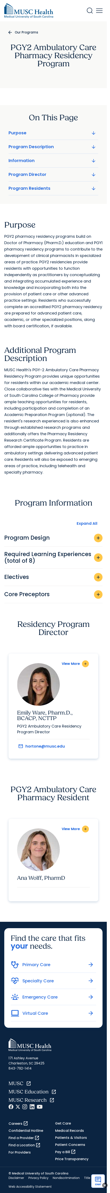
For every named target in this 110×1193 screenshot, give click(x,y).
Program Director (53, 174)
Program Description (53, 147)
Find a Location (25, 1145)
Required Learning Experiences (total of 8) (53, 557)
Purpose (53, 133)
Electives (53, 577)
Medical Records (69, 1130)
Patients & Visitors (71, 1137)
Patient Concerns (70, 1144)
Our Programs (26, 32)
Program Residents (53, 188)
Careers (18, 1123)
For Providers (20, 1152)
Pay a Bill (65, 1152)
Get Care (63, 1123)
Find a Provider (24, 1138)
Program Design (53, 538)
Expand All (87, 523)
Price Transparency (71, 1159)
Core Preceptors (53, 594)
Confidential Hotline (26, 1130)
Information (53, 161)
